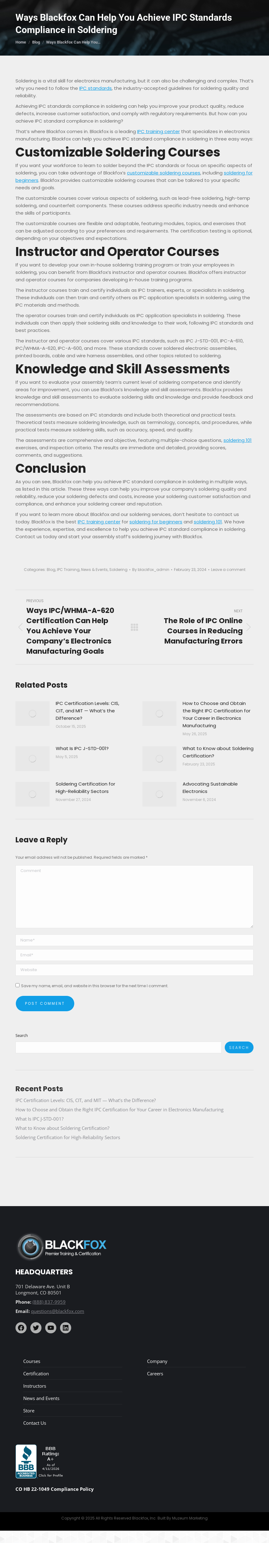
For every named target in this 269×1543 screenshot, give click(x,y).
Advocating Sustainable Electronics (210, 788)
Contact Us (34, 1423)
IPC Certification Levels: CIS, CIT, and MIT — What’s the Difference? (87, 710)
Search (21, 1035)
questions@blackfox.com (57, 1311)
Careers (155, 1373)
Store (28, 1410)
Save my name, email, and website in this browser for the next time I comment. (94, 985)
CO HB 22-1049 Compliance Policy (54, 1489)
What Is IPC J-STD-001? (82, 748)
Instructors (34, 1386)
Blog (51, 569)
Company (157, 1361)
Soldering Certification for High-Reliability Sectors (85, 788)
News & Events (94, 569)
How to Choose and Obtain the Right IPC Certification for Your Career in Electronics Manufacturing (216, 714)
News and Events (41, 1398)
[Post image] (32, 713)
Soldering (118, 569)
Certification (36, 1373)
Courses (31, 1361)
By (150, 569)
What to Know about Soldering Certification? (218, 752)
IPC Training (68, 569)
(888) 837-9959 (49, 1302)
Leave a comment (228, 569)
